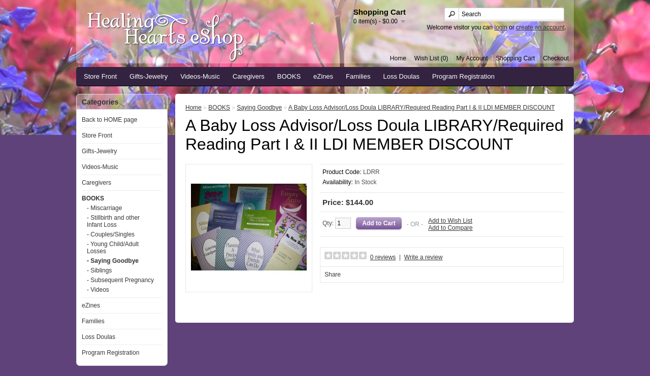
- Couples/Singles (111, 234)
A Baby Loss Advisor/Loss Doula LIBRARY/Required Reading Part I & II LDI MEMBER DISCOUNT (421, 107)
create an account (540, 27)
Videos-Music (200, 76)
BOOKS (289, 76)
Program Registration (463, 76)
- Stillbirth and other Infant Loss (113, 221)
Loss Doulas (401, 76)
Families (358, 76)
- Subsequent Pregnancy (120, 280)
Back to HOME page (109, 119)
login (501, 27)
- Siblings (99, 270)
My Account (472, 58)
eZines (323, 76)
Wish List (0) (431, 58)
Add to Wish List (450, 220)
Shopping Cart (515, 58)
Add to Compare (450, 227)
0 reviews (383, 257)
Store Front (100, 76)
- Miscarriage (104, 208)
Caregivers (249, 76)
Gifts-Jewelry (148, 76)
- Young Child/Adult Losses (113, 248)
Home (398, 58)
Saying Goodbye (259, 107)
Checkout (556, 58)
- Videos (98, 289)
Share (332, 274)
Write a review (423, 257)
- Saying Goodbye (113, 260)
